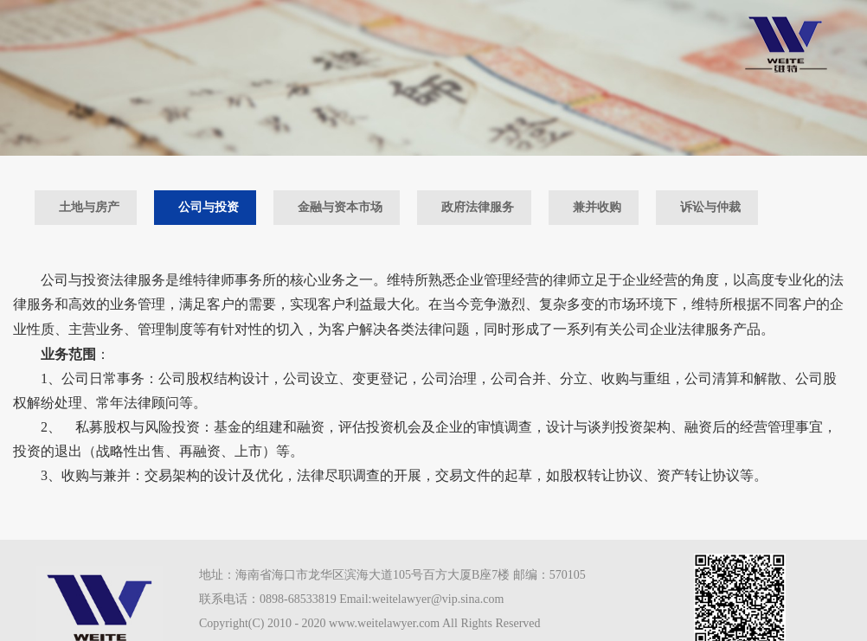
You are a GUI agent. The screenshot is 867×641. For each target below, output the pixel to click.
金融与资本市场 (340, 207)
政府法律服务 (477, 207)
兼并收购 (597, 207)
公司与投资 (208, 207)
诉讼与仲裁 (710, 207)
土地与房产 (89, 207)
